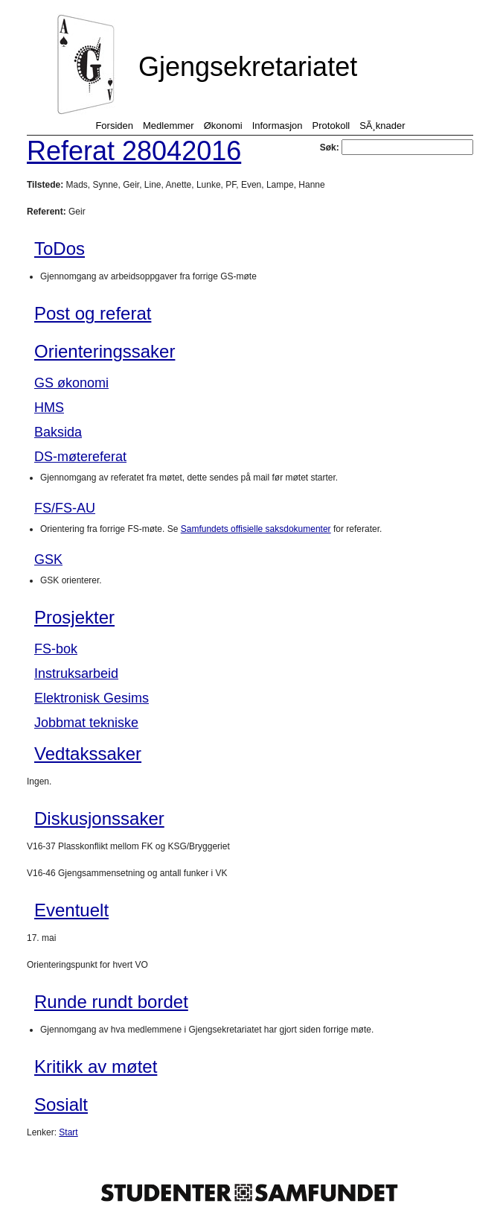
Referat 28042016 (134, 151)
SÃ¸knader (382, 125)
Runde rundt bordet (111, 1002)
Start (68, 1132)
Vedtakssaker (87, 754)
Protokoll (331, 125)
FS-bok (55, 648)
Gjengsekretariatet (247, 66)
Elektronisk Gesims (91, 698)
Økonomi (223, 125)
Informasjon (277, 125)
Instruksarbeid (76, 673)
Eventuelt (71, 910)
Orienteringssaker (104, 351)
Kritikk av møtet (95, 1066)
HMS (49, 407)
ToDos (59, 248)
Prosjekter (74, 617)
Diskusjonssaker (99, 818)
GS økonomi (71, 382)
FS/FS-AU (64, 508)
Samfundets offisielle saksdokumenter (256, 529)
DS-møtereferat (80, 456)
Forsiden (114, 125)
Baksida (58, 432)
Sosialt (61, 1104)
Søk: (396, 147)
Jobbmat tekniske (86, 722)
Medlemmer (168, 125)
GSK (48, 559)
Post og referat (92, 313)
